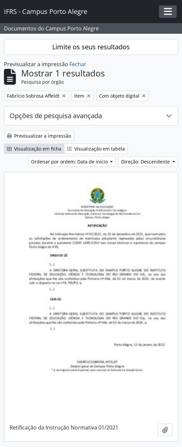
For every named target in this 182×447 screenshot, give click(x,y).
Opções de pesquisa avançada (56, 115)
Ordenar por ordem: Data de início (70, 161)
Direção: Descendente (146, 161)
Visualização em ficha (34, 149)
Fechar (77, 64)
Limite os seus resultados (91, 46)
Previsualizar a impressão (39, 136)
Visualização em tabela (96, 149)
